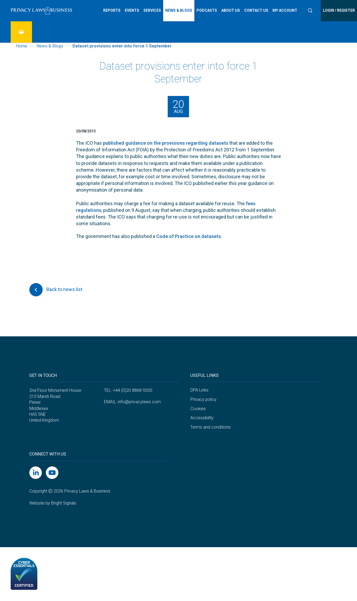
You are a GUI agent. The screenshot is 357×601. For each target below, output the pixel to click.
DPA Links (199, 390)
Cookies (198, 408)
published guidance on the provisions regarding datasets (165, 143)
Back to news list (55, 289)
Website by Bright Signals (52, 503)
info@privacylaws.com (139, 401)
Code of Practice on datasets (188, 236)
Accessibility (202, 417)
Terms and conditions (210, 427)
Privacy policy (203, 399)
